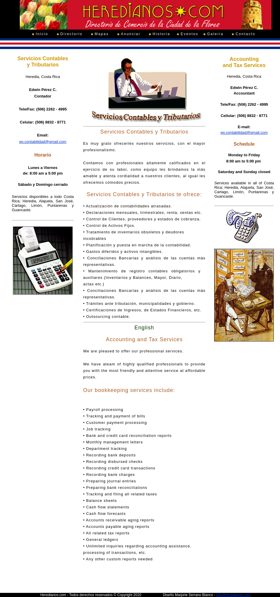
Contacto (245, 34)
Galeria (215, 34)
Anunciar (131, 34)
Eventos (189, 34)
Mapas (102, 34)
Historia (161, 34)
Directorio (71, 34)
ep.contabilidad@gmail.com (42, 141)
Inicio (42, 34)
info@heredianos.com (233, 595)
